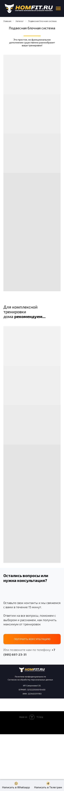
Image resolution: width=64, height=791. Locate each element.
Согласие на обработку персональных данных (30, 679)
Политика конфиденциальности (30, 676)
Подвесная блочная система (42, 21)
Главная (7, 21)
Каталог (20, 21)
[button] (32, 639)
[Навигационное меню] (58, 8)
